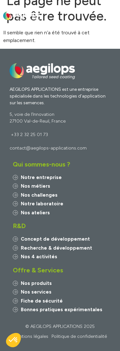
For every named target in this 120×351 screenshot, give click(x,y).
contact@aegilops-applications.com (48, 148)
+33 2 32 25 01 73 (29, 134)
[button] (111, 16)
